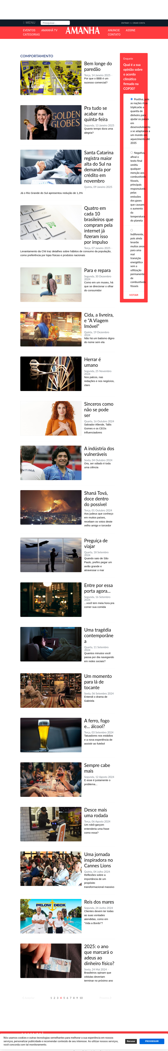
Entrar (125, 23)
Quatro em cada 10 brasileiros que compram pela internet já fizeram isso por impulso (98, 225)
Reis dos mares (99, 902)
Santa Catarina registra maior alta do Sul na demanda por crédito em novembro (99, 167)
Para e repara (97, 270)
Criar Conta (139, 23)
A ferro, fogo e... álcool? (96, 723)
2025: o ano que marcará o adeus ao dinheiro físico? (99, 955)
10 (81, 997)
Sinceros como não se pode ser (98, 409)
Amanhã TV (49, 30)
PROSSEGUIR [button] (152, 1041)
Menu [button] (30, 22)
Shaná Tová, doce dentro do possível (96, 498)
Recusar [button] (131, 1041)
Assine (130, 30)
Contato (114, 35)
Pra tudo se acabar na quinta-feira (96, 113)
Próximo (106, 997)
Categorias (31, 35)
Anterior (28, 997)
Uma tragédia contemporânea (98, 635)
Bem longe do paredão (98, 66)
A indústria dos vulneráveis (99, 451)
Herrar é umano (92, 362)
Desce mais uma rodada (96, 812)
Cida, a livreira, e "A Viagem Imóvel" (99, 320)
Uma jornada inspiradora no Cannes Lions (98, 859)
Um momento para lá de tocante (98, 681)
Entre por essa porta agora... (98, 588)
